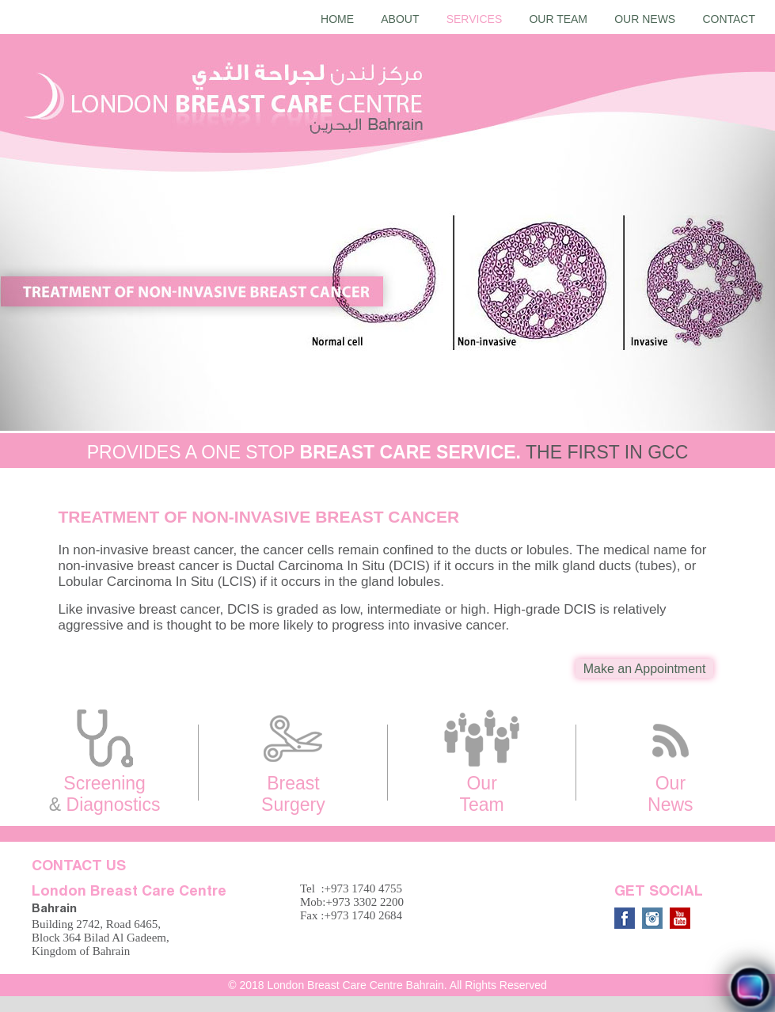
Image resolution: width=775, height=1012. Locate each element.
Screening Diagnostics (104, 762)
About (400, 19)
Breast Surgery (293, 762)
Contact (728, 19)
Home (337, 19)
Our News (644, 19)
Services (474, 19)
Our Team (558, 19)
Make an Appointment (644, 668)
